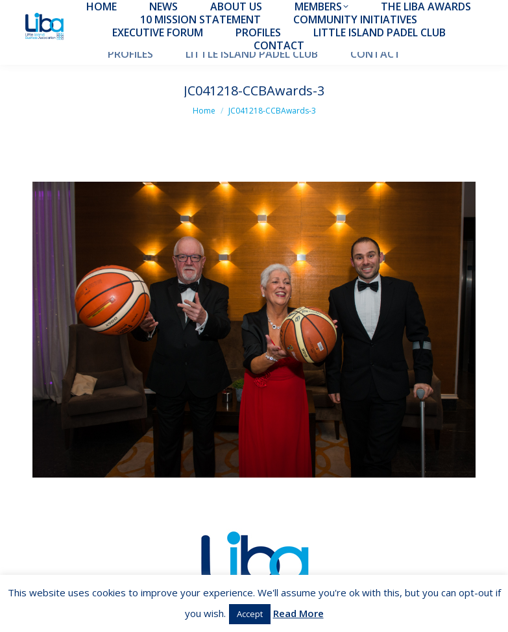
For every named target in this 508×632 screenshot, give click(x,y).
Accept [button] (250, 614)
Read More (298, 613)
